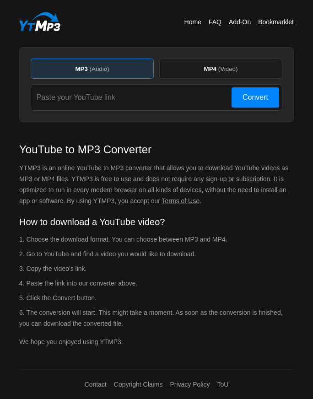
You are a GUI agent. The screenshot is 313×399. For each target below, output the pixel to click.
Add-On (240, 22)
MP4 (221, 68)
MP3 (92, 68)
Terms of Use (181, 201)
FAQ (215, 22)
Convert (255, 97)
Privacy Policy (190, 384)
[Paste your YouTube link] (133, 97)
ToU (223, 384)
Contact (96, 384)
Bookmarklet (276, 22)
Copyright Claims (138, 384)
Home (192, 22)
